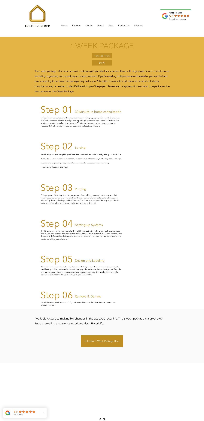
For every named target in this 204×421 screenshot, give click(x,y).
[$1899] (102, 63)
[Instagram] (104, 419)
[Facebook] (100, 419)
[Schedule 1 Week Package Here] (102, 341)
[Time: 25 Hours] (102, 55)
